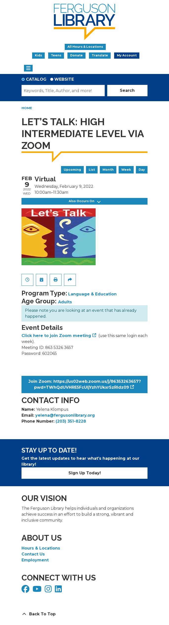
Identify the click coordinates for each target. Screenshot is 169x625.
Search (127, 90)
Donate (76, 55)
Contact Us (33, 554)
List (92, 169)
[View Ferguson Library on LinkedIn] (59, 590)
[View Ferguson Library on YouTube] (38, 590)
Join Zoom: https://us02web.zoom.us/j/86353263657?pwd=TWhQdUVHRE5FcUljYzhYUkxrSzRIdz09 (84, 384)
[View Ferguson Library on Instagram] (49, 590)
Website (64, 79)
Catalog (36, 79)
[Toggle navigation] (28, 68)
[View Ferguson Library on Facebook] (26, 590)
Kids (38, 55)
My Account (127, 55)
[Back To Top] (84, 614)
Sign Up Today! (84, 473)
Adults (65, 302)
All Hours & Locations (85, 46)
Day (142, 169)
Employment (35, 560)
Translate (100, 55)
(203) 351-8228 (71, 421)
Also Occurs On (85, 201)
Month (108, 169)
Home (26, 108)
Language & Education (92, 294)
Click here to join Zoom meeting (56, 335)
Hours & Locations (40, 548)
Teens (56, 55)
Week (126, 169)
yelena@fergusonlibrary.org (65, 415)
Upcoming (72, 169)
